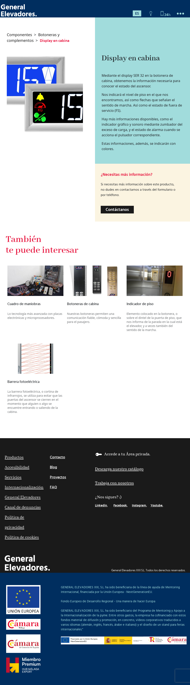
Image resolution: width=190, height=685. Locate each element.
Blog (53, 467)
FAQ (53, 487)
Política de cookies (22, 537)
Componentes (19, 34)
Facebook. (120, 505)
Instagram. (139, 505)
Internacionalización (24, 487)
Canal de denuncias (23, 507)
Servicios (13, 477)
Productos (14, 457)
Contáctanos (117, 209)
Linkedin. (101, 505)
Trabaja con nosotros (114, 483)
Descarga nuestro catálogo (119, 469)
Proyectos (58, 477)
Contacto (57, 457)
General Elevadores (23, 497)
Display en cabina (54, 41)
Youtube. (157, 505)
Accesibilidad (17, 467)
